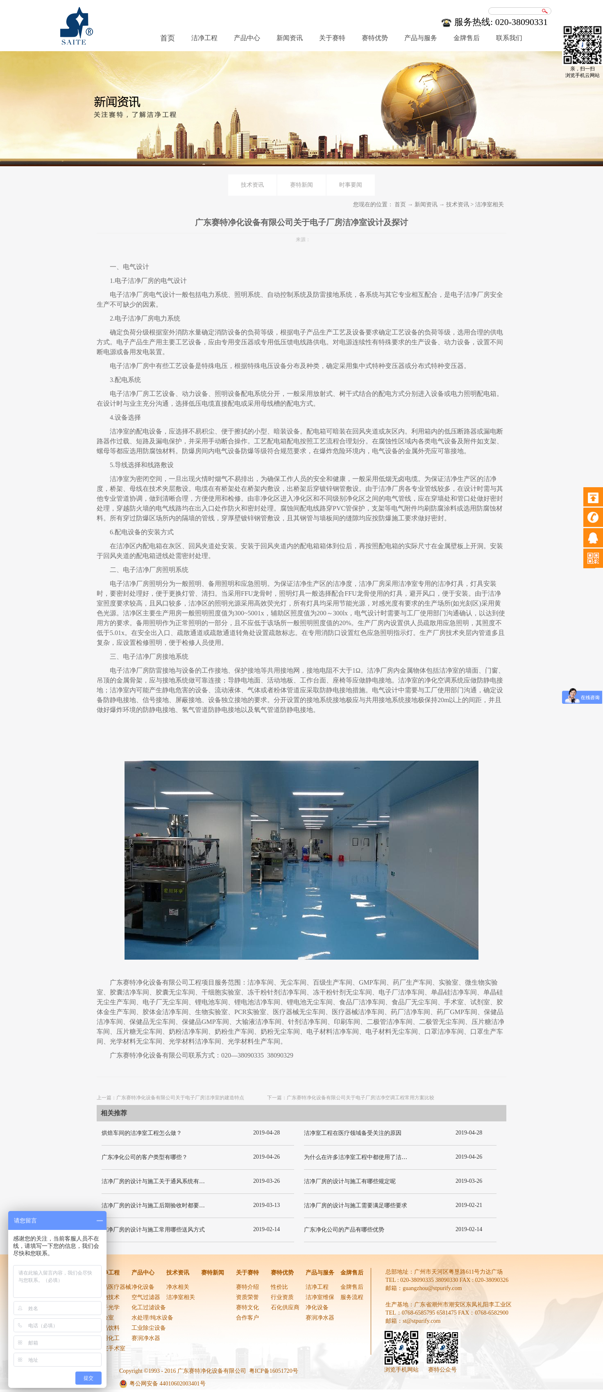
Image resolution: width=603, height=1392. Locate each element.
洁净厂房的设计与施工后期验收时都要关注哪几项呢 (167, 1205)
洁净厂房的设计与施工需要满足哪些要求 (355, 1205)
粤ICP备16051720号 (273, 1371)
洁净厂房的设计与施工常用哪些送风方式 (153, 1230)
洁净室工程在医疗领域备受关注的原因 (352, 1133)
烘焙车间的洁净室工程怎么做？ (142, 1133)
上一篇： (170, 1097)
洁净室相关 (489, 204)
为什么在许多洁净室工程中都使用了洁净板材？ (364, 1157)
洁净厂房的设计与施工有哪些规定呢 (350, 1181)
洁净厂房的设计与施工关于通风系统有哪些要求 (162, 1181)
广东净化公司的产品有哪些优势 (344, 1230)
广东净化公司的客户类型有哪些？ (145, 1157)
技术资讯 (457, 204)
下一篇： (350, 1097)
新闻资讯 (426, 204)
